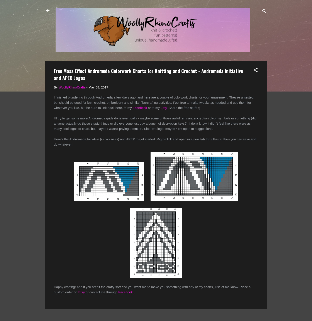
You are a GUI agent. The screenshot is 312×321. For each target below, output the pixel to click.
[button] (255, 70)
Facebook (140, 108)
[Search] (264, 12)
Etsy (164, 108)
